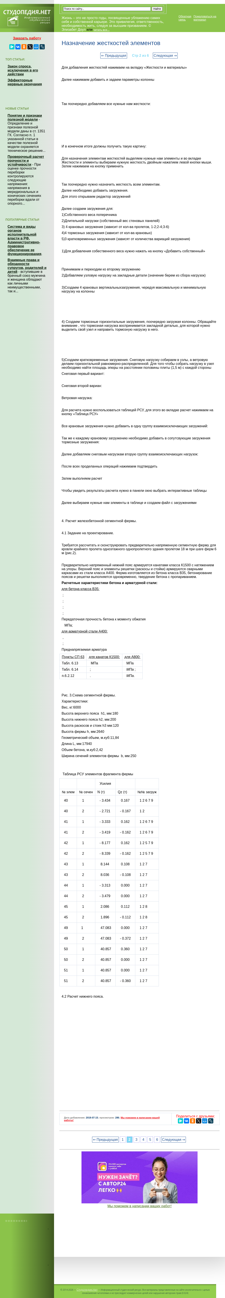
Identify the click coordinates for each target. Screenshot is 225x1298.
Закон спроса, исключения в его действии (23, 70)
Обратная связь (185, 18)
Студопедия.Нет (87, 1290)
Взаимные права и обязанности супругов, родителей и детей (27, 266)
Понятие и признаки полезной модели (25, 117)
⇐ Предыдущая (113, 55)
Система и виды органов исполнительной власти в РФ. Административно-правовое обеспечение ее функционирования (24, 240)
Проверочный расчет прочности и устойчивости (26, 160)
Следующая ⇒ (165, 55)
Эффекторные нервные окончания (25, 82)
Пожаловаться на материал (204, 18)
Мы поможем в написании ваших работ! (139, 1206)
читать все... (101, 29)
